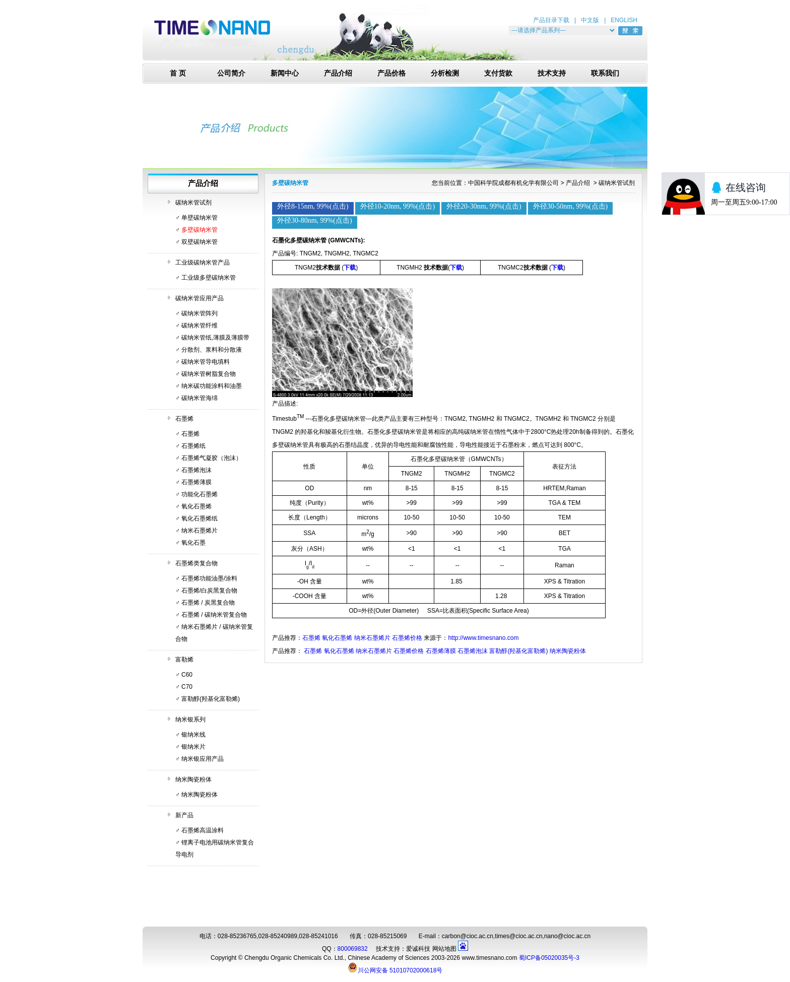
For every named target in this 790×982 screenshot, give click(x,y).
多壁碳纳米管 (199, 229)
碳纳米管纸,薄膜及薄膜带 (215, 337)
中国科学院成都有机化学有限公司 (513, 182)
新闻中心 (285, 73)
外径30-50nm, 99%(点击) (570, 206)
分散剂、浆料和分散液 (211, 349)
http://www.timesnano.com (483, 637)
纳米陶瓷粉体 (193, 779)
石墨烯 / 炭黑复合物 (208, 602)
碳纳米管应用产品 (199, 298)
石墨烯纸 (193, 445)
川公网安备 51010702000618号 (395, 967)
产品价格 (391, 73)
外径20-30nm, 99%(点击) (483, 206)
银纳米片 (193, 746)
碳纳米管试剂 (193, 202)
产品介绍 (338, 73)
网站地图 (444, 948)
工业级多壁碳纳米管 (208, 277)
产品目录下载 (551, 20)
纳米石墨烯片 (199, 530)
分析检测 (445, 73)
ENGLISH (624, 20)
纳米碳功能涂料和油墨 (211, 385)
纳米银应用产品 (202, 758)
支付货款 (498, 73)
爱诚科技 (418, 948)
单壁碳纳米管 (199, 217)
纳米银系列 (190, 719)
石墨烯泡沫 (196, 470)
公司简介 (231, 73)
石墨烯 (184, 418)
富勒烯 (184, 659)
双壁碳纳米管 (199, 241)
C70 (186, 686)
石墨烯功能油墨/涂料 (209, 578)
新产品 (184, 815)
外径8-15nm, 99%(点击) (313, 206)
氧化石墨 (193, 542)
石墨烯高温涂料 (202, 830)
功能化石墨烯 (199, 494)
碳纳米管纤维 (199, 325)
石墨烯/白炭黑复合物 (209, 590)
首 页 (178, 73)
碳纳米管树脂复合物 (208, 373)
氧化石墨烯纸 (199, 518)
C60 (186, 674)
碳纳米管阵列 (199, 313)
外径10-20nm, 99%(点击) (397, 206)
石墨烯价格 (407, 637)
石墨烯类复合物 (196, 563)
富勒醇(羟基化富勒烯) (210, 698)
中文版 (590, 20)
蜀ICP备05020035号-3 (549, 957)
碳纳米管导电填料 (205, 361)
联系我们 (605, 73)
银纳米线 (193, 734)
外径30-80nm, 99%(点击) (314, 220)
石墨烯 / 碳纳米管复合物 (214, 614)
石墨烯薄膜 (196, 482)
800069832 (353, 948)
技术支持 (552, 73)
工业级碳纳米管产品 (202, 262)
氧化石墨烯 (196, 506)
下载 (350, 267)
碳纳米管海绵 (199, 398)
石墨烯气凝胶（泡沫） (211, 458)
